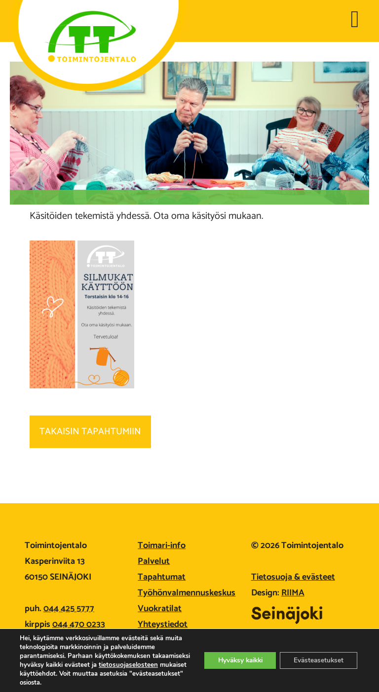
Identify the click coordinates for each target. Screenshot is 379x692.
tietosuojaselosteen (55, 673)
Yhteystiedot (163, 624)
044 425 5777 (68, 608)
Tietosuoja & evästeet (293, 577)
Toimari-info (162, 545)
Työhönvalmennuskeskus (186, 593)
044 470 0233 (78, 624)
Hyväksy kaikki (233, 660)
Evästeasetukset (316, 660)
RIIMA (292, 593)
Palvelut (154, 561)
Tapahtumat (162, 577)
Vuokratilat (160, 608)
